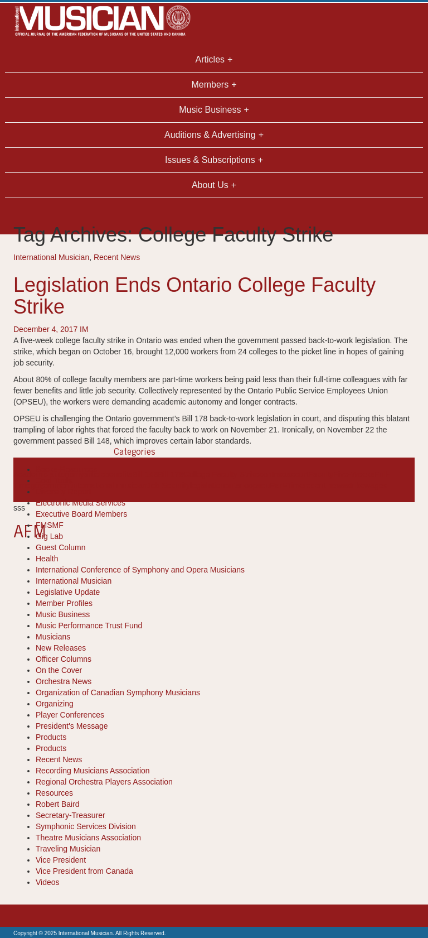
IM (84, 329)
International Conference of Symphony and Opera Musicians (140, 569)
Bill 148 (145, 474)
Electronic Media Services (80, 502)
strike (355, 485)
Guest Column (60, 547)
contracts (275, 474)
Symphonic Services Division (86, 826)
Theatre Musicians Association (88, 837)
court (299, 474)
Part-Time (287, 485)
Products (51, 737)
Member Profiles (64, 603)
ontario (237, 485)
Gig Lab (49, 536)
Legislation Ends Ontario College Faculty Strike (194, 296)
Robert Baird (58, 804)
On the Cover (59, 670)
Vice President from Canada (84, 871)
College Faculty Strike (221, 474)
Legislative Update (68, 592)
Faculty (320, 474)
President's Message (72, 725)
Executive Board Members (81, 513)
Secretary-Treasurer (70, 815)
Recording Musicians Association (93, 770)
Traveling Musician (68, 848)
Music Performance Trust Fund (89, 625)
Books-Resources (67, 469)
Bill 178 (170, 474)
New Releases (61, 647)
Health (47, 558)
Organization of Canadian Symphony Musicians (118, 692)
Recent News (117, 257)
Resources (54, 792)
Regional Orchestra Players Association (104, 781)
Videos (48, 882)
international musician (109, 485)
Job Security (168, 485)
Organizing (55, 703)
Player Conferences (70, 714)
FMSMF (50, 525)
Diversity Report (63, 491)
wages (375, 485)
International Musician (51, 257)
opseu (259, 485)
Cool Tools (54, 480)
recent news (325, 485)
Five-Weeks (353, 474)
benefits (118, 474)
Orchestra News (63, 681)
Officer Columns (63, 659)
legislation (207, 485)
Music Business (63, 614)
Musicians (53, 636)
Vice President (61, 859)
